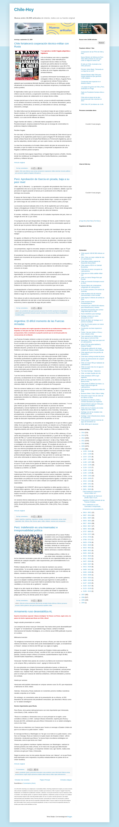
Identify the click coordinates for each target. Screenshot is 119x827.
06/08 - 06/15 (87, 527)
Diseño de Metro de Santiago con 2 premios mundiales (92, 297)
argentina (22, 519)
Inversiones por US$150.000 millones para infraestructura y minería (92, 282)
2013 (83, 411)
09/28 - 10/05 (87, 463)
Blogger (69, 816)
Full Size (97, 197)
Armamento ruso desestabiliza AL (33, 611)
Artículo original (19, 162)
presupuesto (62, 521)
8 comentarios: (20, 769)
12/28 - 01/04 (87, 427)
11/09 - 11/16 (87, 446)
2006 (83, 573)
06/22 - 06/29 (87, 521)
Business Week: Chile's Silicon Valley (92, 370)
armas (60, 519)
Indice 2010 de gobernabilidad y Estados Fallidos (91, 321)
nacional (53, 521)
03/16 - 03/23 (87, 554)
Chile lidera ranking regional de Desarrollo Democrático (90, 238)
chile (22, 521)
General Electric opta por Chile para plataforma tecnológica (92, 381)
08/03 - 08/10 (87, 505)
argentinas (28, 519)
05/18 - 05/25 (87, 532)
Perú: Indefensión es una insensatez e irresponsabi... (92, 481)
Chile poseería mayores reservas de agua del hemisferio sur (92, 397)
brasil (64, 519)
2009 (83, 422)
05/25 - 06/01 (87, 529)
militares (47, 521)
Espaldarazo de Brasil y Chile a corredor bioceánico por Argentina (91, 377)
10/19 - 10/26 (87, 454)
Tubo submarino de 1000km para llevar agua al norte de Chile (91, 313)
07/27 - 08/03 (87, 508)
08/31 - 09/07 (87, 494)
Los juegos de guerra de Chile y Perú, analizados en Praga (92, 87)
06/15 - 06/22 (87, 524)
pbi (57, 521)
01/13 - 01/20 (87, 565)
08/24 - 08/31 (87, 497)
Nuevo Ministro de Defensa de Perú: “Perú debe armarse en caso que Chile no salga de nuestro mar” (92, 58)
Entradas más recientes (22, 780)
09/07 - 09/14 (87, 491)
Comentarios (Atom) (29, 783)
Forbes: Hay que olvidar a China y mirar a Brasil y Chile (91, 309)
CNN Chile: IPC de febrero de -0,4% (92, 104)
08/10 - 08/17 (87, 502)
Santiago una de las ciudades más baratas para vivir (91, 389)
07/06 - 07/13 (87, 516)
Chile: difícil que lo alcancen (89, 400)
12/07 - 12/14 (87, 435)
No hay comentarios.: (22, 168)
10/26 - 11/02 (87, 452)
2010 (83, 420)
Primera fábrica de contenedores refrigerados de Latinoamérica (91, 262)
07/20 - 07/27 (87, 510)
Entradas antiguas (66, 780)
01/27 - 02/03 (87, 559)
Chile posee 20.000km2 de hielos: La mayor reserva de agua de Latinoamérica (92, 361)
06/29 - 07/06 (87, 518)
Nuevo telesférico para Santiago (91, 290)
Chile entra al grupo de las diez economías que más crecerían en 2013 (91, 99)
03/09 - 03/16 (87, 556)
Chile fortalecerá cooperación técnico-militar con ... (92, 468)
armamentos (54, 519)
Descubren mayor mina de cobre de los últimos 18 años (92, 373)
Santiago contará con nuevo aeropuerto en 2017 (89, 293)
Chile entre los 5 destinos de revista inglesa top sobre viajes (92, 385)
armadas (41, 519)
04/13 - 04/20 (87, 543)
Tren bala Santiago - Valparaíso (91, 347)
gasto (39, 521)
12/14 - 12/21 (87, 433)
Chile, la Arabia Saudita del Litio (91, 349)
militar (43, 521)
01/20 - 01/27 (87, 562)
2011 (83, 417)
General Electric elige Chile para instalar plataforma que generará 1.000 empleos (91, 76)
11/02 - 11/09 (87, 449)
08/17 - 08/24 (87, 499)
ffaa (31, 521)
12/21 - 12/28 (87, 430)
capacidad (18, 521)
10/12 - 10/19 (87, 457)
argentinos (35, 519)
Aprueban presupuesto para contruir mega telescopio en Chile (92, 286)
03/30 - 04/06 (87, 548)
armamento (47, 519)
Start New (90, 197)
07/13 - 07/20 (87, 513)
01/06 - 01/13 (87, 567)
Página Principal (45, 780)
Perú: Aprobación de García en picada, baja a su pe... (92, 473)
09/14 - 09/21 (87, 489)
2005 (83, 576)
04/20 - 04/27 (87, 540)
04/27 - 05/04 (87, 537)
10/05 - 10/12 (87, 460)
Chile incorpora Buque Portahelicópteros (88, 278)
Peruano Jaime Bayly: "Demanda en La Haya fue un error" (92, 70)
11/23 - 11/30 (87, 441)
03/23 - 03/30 (87, 551)
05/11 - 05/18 (87, 535)
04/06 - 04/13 (87, 546)
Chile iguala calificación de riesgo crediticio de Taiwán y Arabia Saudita (92, 325)
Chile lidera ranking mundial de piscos (92, 333)
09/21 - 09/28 (87, 465)
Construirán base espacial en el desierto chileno (91, 82)
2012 (83, 414)
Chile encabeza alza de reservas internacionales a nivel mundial (91, 270)
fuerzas (35, 521)
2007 (83, 571)
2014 (83, 409)
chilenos (27, 521)
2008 (83, 425)
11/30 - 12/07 (87, 438)
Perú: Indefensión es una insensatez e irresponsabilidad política (36, 529)
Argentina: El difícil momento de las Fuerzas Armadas (94, 477)
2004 (83, 579)
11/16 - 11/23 (87, 444)
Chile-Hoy (24, 9)
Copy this (83, 197)
